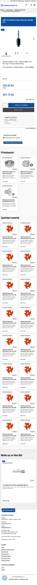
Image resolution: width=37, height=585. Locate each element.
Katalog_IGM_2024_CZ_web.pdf (11, 137)
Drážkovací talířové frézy (20, 9)
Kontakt (34, 0)
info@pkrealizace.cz (6, 527)
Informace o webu (24, 579)
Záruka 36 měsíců (5, 560)
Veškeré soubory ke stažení (12, 142)
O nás (2, 567)
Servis (2, 547)
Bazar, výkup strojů (5, 558)
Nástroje (2, 9)
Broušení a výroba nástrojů (7, 549)
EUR (16, 0)
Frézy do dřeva (9, 9)
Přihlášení (28, 0)
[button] (27, 5)
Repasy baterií (4, 551)
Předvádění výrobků (6, 556)
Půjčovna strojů (5, 554)
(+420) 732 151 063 (6, 523)
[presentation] (34, 38)
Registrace (21, 0)
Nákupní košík (18, 110)
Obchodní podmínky (13, 579)
